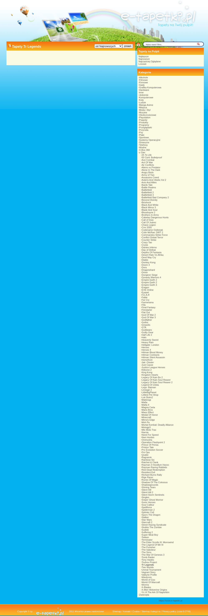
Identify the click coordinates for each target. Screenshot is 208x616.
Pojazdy (143, 120)
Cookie (136, 611)
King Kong (147, 372)
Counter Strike (149, 240)
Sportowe (144, 137)
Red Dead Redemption (153, 470)
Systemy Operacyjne (149, 140)
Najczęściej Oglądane (150, 61)
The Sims (146, 552)
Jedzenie (143, 95)
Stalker (145, 517)
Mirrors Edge (148, 420)
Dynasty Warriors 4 (151, 277)
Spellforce (147, 507)
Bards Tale (147, 185)
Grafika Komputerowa (150, 87)
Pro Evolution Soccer (152, 450)
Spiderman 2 (148, 510)
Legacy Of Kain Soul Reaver (156, 380)
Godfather (147, 320)
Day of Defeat (149, 250)
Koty (141, 100)
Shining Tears (148, 487)
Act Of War (147, 162)
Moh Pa (146, 422)
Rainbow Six (148, 460)
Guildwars (147, 330)
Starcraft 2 (147, 522)
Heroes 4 (146, 350)
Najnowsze (144, 59)
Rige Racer (147, 477)
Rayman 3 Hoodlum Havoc (155, 465)
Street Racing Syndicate (154, 525)
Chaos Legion (149, 225)
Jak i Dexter (148, 362)
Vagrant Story (148, 572)
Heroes (145, 347)
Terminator (147, 540)
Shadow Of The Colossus (155, 482)
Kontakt (126, 611)
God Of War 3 (149, 317)
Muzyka (143, 112)
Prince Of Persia (150, 445)
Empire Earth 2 (149, 280)
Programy (144, 125)
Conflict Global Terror (152, 237)
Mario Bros (147, 410)
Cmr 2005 (147, 227)
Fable (144, 297)
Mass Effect (148, 412)
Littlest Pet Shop (150, 395)
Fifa (143, 305)
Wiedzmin (147, 577)
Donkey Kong (148, 262)
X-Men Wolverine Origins (154, 590)
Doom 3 (146, 265)
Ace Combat (148, 160)
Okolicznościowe (147, 115)
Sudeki (145, 530)
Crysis (145, 245)
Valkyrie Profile (149, 575)
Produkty (143, 122)
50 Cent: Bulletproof (152, 157)
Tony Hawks (148, 560)
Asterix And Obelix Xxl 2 (154, 180)
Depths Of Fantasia (151, 252)
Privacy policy (169, 611)
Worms (145, 585)
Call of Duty (148, 220)
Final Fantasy (148, 307)
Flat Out (146, 312)
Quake (145, 455)
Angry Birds (148, 172)
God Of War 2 (149, 315)
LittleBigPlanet (149, 392)
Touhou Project (149, 562)
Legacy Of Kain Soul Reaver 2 (157, 382)
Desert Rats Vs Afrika (152, 255)
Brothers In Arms (150, 215)
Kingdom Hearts (150, 375)
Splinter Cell (148, 512)
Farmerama (148, 302)
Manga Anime (146, 105)
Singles (145, 497)
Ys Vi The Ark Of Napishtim (155, 592)
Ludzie (142, 102)
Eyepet (145, 292)
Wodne (142, 147)
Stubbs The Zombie (152, 527)
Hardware (144, 90)
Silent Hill (146, 490)
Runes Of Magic (150, 480)
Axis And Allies (149, 182)
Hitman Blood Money (152, 352)
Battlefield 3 (148, 195)
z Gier (142, 152)
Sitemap (117, 611)
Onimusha (147, 440)
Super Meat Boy (150, 535)
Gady (142, 85)
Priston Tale (148, 447)
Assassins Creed (150, 177)
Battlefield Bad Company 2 (155, 197)
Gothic (145, 322)
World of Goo (148, 580)
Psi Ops (146, 452)
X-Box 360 (144, 150)
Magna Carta (148, 407)
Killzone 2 (147, 370)
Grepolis (146, 325)
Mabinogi (146, 400)
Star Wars (147, 520)
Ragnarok (147, 457)
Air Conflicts (148, 165)
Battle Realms (149, 187)
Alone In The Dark (151, 170)
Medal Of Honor (150, 415)
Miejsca (143, 107)
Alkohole (143, 77)
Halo (144, 337)
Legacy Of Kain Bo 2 (152, 377)
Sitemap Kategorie (150, 611)
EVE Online (148, 290)
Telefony (143, 145)
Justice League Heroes (153, 367)
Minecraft (146, 417)
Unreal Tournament (151, 570)
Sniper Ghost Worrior (152, 500)
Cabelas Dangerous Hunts (155, 217)
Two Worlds (148, 567)
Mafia (144, 402)
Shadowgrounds (150, 485)
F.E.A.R (145, 295)
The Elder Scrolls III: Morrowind (157, 542)
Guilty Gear (147, 332)
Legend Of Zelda (150, 385)
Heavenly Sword (150, 340)
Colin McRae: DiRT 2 (152, 232)
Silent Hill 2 (147, 492)
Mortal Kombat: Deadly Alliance (157, 425)
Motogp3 (146, 427)
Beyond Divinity (149, 200)
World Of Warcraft (151, 582)
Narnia (145, 432)
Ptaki (141, 135)
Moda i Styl (144, 110)
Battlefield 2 (148, 192)
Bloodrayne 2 (148, 212)
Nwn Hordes (148, 437)
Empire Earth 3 (149, 285)
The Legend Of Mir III (152, 545)
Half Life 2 (147, 335)
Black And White (150, 205)
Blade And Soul (149, 210)
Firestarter (147, 310)
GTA (144, 327)
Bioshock (146, 202)
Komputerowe (146, 97)
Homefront (147, 360)
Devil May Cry (149, 257)
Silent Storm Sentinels (153, 495)
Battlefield (147, 190)
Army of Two (148, 175)
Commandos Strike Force (155, 235)
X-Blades (146, 587)
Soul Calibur (148, 505)
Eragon (145, 287)
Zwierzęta (144, 595)
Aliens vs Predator (151, 167)
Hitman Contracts (150, 355)
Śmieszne (144, 142)
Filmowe (143, 80)
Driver (145, 272)
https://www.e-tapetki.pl (170, 600)
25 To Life (147, 155)
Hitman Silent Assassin (153, 357)
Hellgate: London (150, 345)
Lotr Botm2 (147, 397)
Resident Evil (148, 472)
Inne (141, 92)
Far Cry (145, 300)
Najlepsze (144, 56)
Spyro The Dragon (151, 515)
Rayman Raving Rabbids (154, 467)
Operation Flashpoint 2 (153, 442)
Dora (144, 267)
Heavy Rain (148, 342)
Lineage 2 (147, 390)
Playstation (144, 117)
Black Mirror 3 (149, 207)
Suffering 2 (147, 532)
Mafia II (145, 405)
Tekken (145, 537)
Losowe (142, 64)
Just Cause (147, 365)
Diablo (145, 260)
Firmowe (143, 82)
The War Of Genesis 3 (153, 555)
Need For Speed (150, 435)
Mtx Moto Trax (149, 430)
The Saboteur (149, 550)
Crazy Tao (147, 242)
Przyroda (143, 130)
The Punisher (148, 547)
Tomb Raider (148, 557)
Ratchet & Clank (150, 462)
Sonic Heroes (148, 502)
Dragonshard (148, 270)
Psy (141, 132)
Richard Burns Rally (152, 475)
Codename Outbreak (152, 230)
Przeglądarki (145, 127)
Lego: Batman (149, 387)
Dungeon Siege (149, 275)
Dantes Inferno (149, 247)
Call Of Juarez (149, 222)
